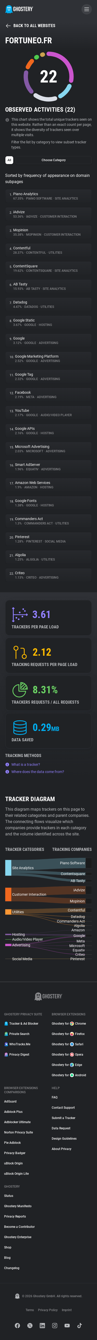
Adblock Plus (13, 1112)
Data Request (61, 1128)
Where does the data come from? (34, 772)
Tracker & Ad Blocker (21, 1024)
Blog (7, 1258)
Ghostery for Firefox (68, 1034)
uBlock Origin (13, 1163)
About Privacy (61, 1149)
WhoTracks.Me (17, 1044)
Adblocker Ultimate (17, 1122)
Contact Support (63, 1107)
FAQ (54, 1097)
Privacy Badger (14, 1153)
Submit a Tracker (63, 1118)
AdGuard (10, 1101)
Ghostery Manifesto (18, 1206)
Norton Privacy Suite (18, 1132)
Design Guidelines (64, 1138)
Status (8, 1196)
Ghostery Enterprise (17, 1237)
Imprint (67, 1310)
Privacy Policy (48, 1310)
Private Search (16, 1034)
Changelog (11, 1268)
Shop (7, 1247)
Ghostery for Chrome (69, 1024)
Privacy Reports (15, 1216)
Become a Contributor (19, 1227)
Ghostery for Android (69, 1075)
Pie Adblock (12, 1143)
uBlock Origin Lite (16, 1173)
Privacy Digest (16, 1055)
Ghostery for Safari (67, 1044)
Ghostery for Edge (67, 1065)
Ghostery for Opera (67, 1055)
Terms (30, 1310)
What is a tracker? (22, 764)
